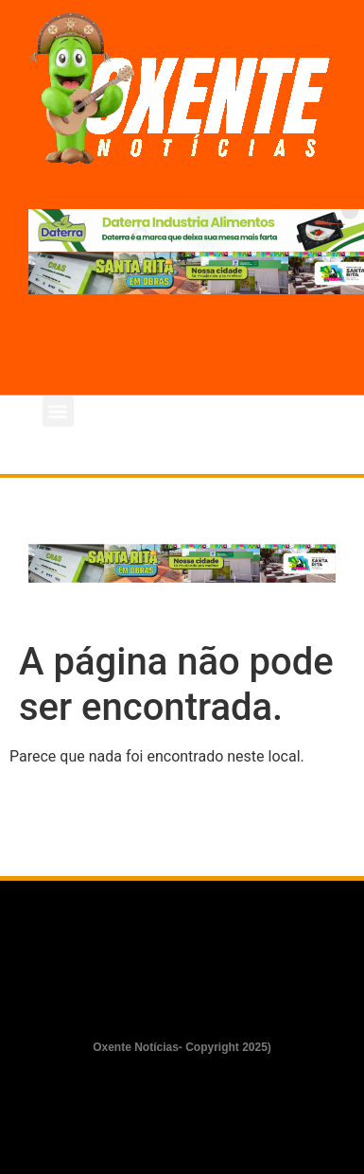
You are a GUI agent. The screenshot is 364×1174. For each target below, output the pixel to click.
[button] (58, 411)
